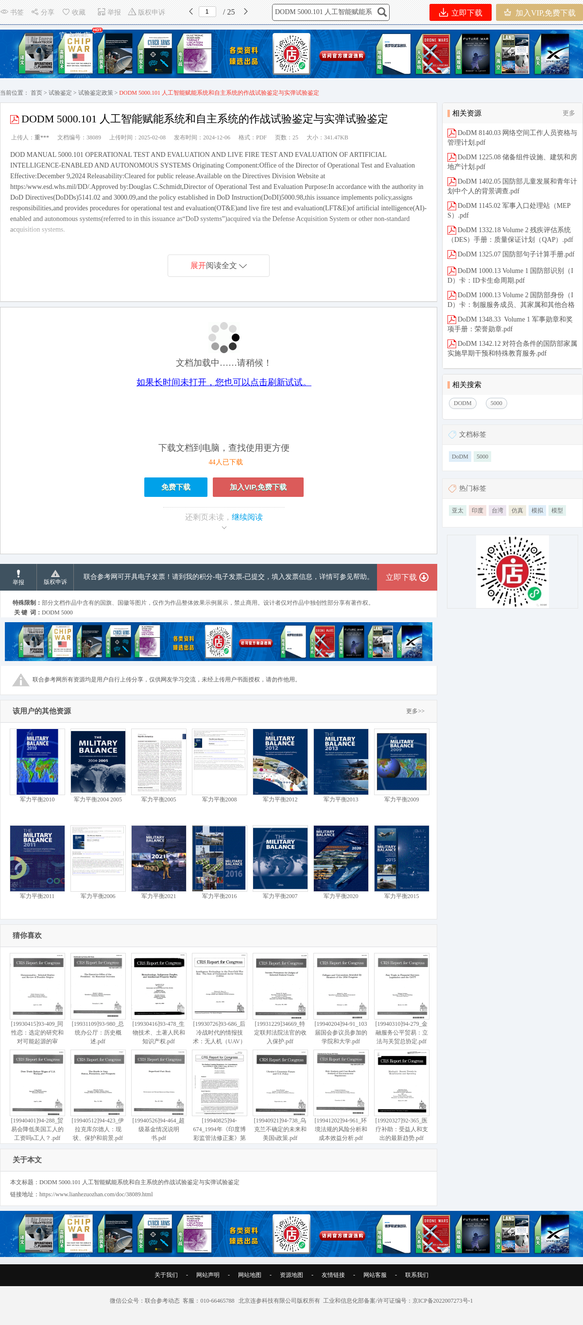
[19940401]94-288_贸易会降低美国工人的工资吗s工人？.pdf (37, 1095)
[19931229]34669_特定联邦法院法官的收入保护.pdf (280, 999)
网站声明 (208, 1275)
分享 (42, 12)
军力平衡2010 (37, 766)
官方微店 (75, 33)
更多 (569, 113)
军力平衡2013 (340, 766)
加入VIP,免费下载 (539, 12)
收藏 (73, 12)
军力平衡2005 (158, 766)
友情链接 (333, 1275)
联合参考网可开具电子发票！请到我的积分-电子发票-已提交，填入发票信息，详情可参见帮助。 (229, 576)
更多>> (415, 711)
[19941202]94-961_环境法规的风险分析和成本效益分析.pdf (340, 1095)
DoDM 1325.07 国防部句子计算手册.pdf (516, 254)
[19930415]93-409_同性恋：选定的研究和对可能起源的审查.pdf (37, 1003)
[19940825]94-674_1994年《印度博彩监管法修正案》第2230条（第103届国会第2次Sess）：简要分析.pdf (219, 1109)
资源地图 (291, 1275)
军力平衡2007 (280, 862)
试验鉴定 (60, 92)
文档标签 (472, 434)
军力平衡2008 (219, 766)
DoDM (460, 456)
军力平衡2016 (219, 862)
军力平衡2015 (401, 862)
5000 (482, 456)
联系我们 (417, 1275)
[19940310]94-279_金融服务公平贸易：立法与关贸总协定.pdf (401, 999)
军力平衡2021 (158, 862)
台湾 (497, 510)
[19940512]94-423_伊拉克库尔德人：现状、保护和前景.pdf (97, 1095)
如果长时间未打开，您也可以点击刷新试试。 (224, 382)
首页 (36, 92)
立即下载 (460, 12)
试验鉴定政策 (95, 92)
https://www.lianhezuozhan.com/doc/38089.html (96, 1194)
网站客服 (375, 1275)
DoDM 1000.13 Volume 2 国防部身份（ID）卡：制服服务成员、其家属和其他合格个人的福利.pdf (511, 304)
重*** (41, 137)
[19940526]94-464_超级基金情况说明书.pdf (158, 1095)
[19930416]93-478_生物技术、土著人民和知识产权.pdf (158, 999)
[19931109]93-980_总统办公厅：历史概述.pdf (97, 999)
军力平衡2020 (340, 862)
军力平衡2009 (401, 766)
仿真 (517, 510)
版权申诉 (146, 12)
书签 (12, 12)
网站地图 (249, 1275)
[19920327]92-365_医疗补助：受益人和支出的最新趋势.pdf (401, 1095)
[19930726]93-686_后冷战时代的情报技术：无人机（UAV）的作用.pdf (219, 1003)
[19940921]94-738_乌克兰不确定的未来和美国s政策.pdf (280, 1095)
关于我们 (166, 1275)
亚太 (457, 510)
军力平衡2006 (97, 862)
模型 (557, 510)
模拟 (537, 510)
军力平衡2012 (280, 766)
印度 (477, 510)
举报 (109, 12)
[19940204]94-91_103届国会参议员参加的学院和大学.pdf (340, 999)
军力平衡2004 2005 (97, 766)
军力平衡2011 (37, 862)
